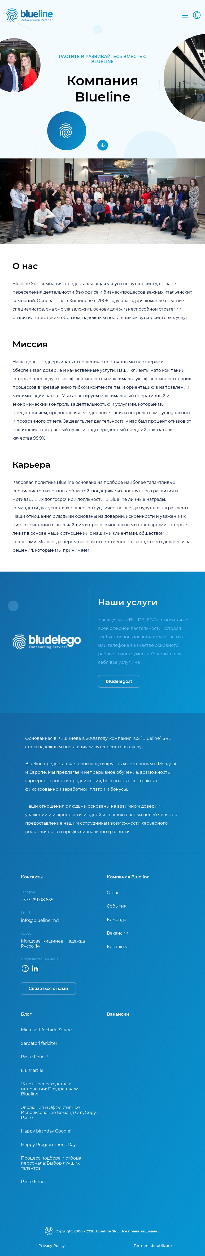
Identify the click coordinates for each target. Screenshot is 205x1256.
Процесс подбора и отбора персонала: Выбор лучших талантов (51, 1163)
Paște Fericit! (34, 1056)
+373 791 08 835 (37, 899)
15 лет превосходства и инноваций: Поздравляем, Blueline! (50, 1088)
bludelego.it (119, 681)
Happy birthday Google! (46, 1131)
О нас (113, 892)
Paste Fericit (34, 1181)
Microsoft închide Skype (46, 1029)
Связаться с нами (48, 988)
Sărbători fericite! (39, 1043)
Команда (116, 919)
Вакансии (117, 933)
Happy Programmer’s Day (48, 1144)
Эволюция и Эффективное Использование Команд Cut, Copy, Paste (59, 1112)
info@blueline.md (40, 920)
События (117, 906)
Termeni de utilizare (153, 1245)
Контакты (117, 946)
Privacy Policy (51, 1245)
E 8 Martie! (32, 1070)
